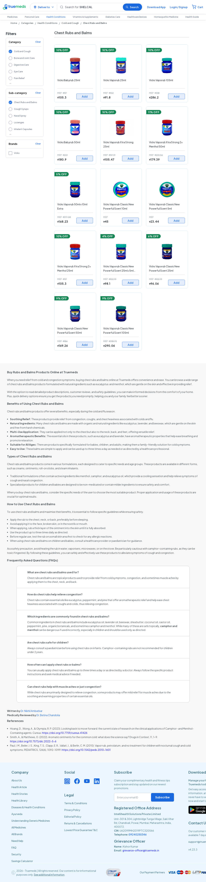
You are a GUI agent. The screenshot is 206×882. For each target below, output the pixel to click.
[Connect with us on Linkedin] (97, 781)
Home (14, 23)
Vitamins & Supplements (85, 17)
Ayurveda (16, 814)
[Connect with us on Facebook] (77, 781)
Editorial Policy (72, 816)
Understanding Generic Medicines (30, 820)
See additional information (49, 874)
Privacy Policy (72, 809)
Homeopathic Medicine (166, 17)
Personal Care (32, 17)
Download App (156, 7)
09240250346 (138, 834)
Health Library (19, 800)
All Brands (17, 834)
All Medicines (18, 827)
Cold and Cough (70, 23)
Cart (200, 7)
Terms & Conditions (75, 803)
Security (16, 854)
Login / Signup (179, 7)
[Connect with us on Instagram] (67, 781)
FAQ (13, 847)
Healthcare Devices (137, 17)
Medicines (12, 17)
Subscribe (162, 797)
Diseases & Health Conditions (28, 807)
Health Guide (192, 17)
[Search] (92, 7)
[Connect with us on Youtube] (87, 781)
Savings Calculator (22, 861)
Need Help (17, 840)
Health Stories (19, 793)
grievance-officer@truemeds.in (140, 850)
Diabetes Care (113, 17)
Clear (38, 41)
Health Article (19, 787)
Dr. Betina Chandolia (48, 715)
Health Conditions (56, 17)
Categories (27, 23)
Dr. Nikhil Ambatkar (31, 710)
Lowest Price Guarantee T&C (81, 830)
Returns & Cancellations (78, 823)
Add (85, 96)
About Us (16, 780)
